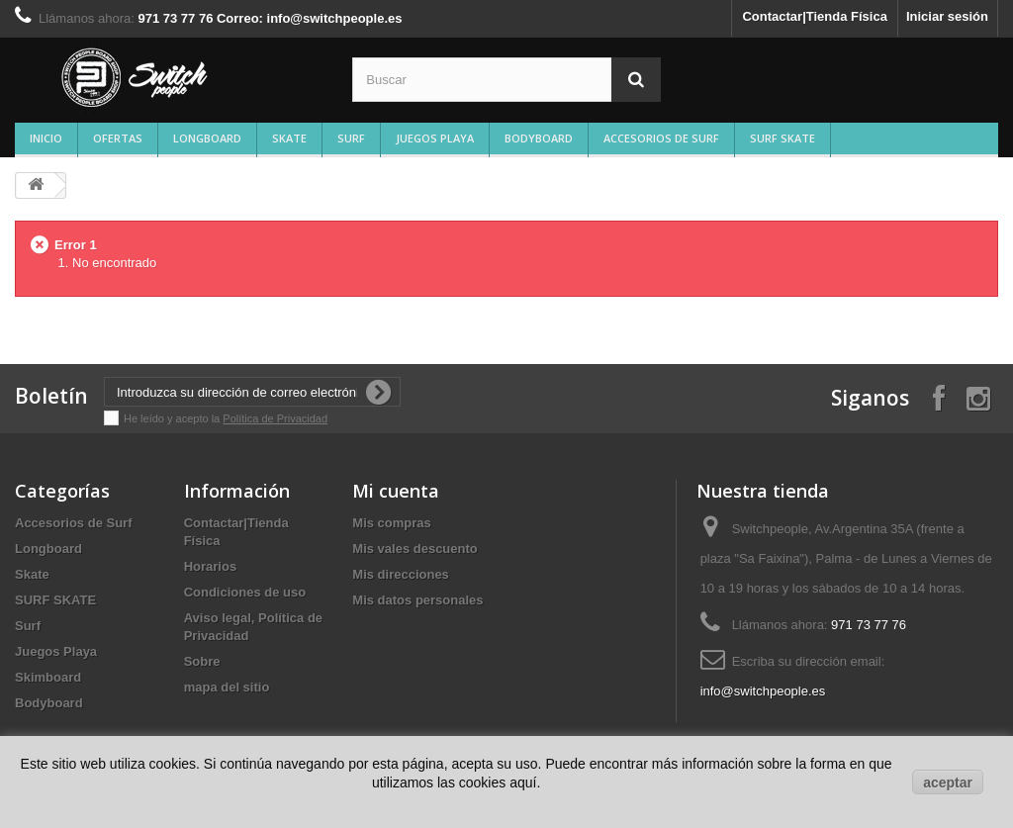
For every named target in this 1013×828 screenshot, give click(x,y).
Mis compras (391, 522)
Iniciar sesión (947, 16)
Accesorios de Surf (661, 138)
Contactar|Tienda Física (814, 16)
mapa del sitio (227, 687)
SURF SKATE (782, 138)
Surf (351, 138)
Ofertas (117, 138)
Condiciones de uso (245, 592)
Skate (289, 138)
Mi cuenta (395, 491)
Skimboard (48, 677)
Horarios (210, 566)
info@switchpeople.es (763, 691)
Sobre (202, 661)
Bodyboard (539, 138)
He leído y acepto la (173, 418)
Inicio (46, 138)
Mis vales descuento (414, 548)
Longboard (207, 138)
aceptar (947, 782)
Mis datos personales (417, 600)
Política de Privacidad (275, 418)
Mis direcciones (400, 574)
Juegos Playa (435, 138)
